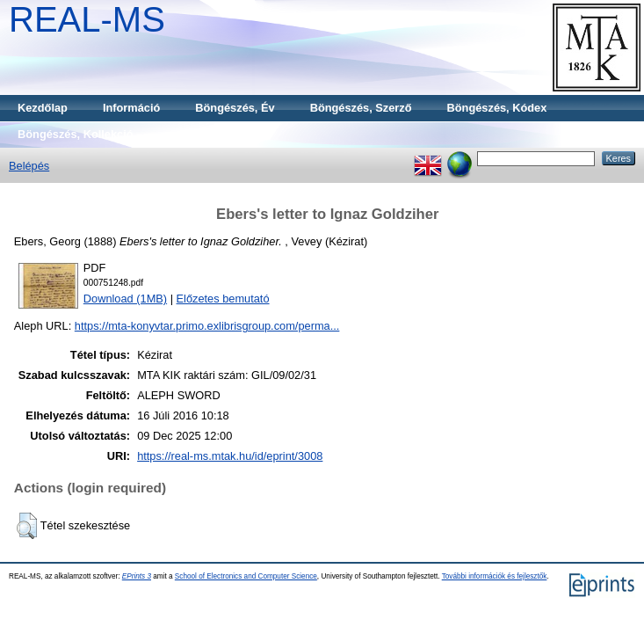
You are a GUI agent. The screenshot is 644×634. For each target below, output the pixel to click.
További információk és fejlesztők (494, 576)
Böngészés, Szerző (361, 107)
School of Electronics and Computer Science (246, 576)
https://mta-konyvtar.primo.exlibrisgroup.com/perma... (207, 325)
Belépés (29, 165)
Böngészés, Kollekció (76, 134)
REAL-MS (87, 19)
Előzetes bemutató (223, 298)
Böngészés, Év (234, 107)
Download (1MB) (125, 298)
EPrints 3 (136, 576)
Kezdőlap (43, 107)
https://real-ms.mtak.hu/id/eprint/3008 (229, 456)
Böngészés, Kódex (497, 107)
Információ (131, 107)
